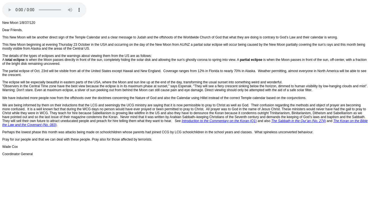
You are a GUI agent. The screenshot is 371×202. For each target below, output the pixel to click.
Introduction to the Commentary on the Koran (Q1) (219, 121)
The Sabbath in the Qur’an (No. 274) (298, 121)
